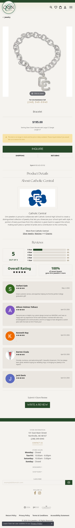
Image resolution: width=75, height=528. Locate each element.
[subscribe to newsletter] (68, 482)
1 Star (30, 260)
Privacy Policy (24, 515)
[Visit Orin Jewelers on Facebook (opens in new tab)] (35, 493)
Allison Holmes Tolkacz (27, 307)
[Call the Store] (37, 438)
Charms (49, 233)
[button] (51, 7)
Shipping (20, 156)
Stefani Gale (22, 285)
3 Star (30, 255)
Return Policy (11, 515)
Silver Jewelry (28, 233)
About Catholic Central (37, 181)
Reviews (37, 242)
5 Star (30, 250)
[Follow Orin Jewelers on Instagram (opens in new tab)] (39, 493)
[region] (37, 62)
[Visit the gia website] (27, 507)
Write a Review (37, 405)
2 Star (30, 258)
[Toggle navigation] (71, 7)
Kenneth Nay (22, 332)
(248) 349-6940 (37, 102)
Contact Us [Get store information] (37, 443)
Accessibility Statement (60, 515)
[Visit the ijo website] (36, 507)
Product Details (37, 173)
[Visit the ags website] (46, 507)
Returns (55, 156)
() (68, 250)
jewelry (7, 17)
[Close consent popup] (52, 524)
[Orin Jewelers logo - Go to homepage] (9, 7)
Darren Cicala (22, 352)
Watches (38, 233)
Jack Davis (21, 375)
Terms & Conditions (40, 515)
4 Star (30, 252)
